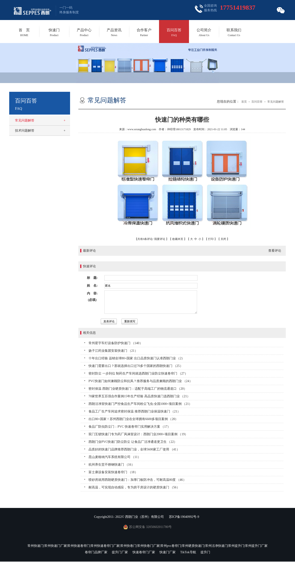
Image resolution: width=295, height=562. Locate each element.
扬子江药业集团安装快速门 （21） (113, 350)
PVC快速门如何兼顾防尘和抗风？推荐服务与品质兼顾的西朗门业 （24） (140, 381)
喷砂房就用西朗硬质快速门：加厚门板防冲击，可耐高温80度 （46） (137, 479)
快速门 (54, 32)
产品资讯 (114, 32)
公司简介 (204, 32)
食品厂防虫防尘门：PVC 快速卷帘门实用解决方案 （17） (129, 426)
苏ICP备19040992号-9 (184, 517)
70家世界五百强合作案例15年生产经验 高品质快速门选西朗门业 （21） (139, 396)
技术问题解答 (24, 130)
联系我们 (234, 32)
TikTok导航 (188, 552)
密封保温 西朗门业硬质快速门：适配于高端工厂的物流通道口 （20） (137, 388)
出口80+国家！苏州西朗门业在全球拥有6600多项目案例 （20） (133, 419)
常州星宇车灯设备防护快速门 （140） (115, 343)
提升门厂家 (120, 552)
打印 (211, 239)
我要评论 (159, 239)
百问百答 (174, 32)
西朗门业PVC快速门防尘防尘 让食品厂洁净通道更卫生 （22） (132, 442)
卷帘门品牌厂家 (96, 552)
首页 (244, 101)
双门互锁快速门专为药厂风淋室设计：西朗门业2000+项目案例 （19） (138, 434)
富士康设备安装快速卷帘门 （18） (113, 472)
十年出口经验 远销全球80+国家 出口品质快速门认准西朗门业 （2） (136, 358)
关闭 (223, 239)
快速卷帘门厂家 (144, 552)
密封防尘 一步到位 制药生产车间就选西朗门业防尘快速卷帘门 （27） (138, 373)
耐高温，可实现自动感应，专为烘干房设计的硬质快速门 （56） (134, 487)
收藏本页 (177, 239)
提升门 (205, 552)
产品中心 (84, 32)
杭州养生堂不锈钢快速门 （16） (111, 464)
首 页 (24, 32)
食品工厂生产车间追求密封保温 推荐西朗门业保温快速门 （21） (134, 411)
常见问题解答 (24, 120)
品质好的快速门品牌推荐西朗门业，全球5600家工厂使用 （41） (134, 449)
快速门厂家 (167, 552)
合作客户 (144, 32)
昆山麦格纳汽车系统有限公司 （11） (114, 457)
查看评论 (274, 250)
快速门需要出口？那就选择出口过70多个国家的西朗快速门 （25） (135, 366)
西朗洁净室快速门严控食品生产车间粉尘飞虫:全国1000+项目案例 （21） (140, 404)
